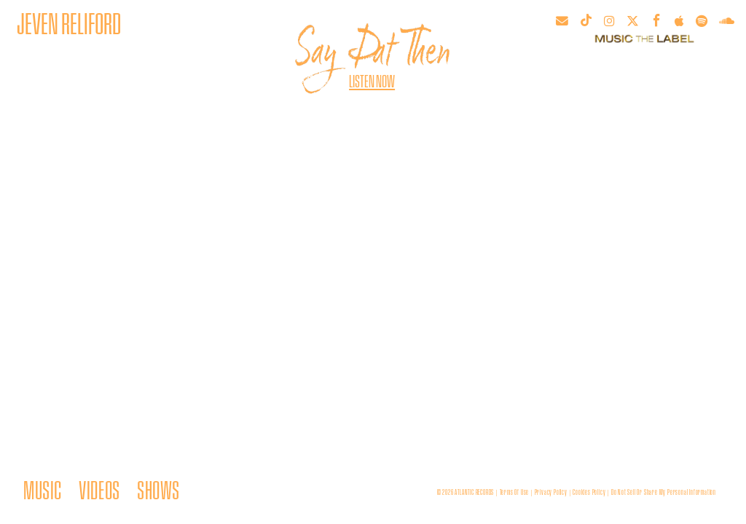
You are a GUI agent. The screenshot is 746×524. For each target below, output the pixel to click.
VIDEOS (99, 489)
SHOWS (158, 489)
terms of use (515, 492)
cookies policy (589, 492)
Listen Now (372, 80)
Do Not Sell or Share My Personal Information (663, 492)
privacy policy (551, 492)
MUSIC (42, 489)
